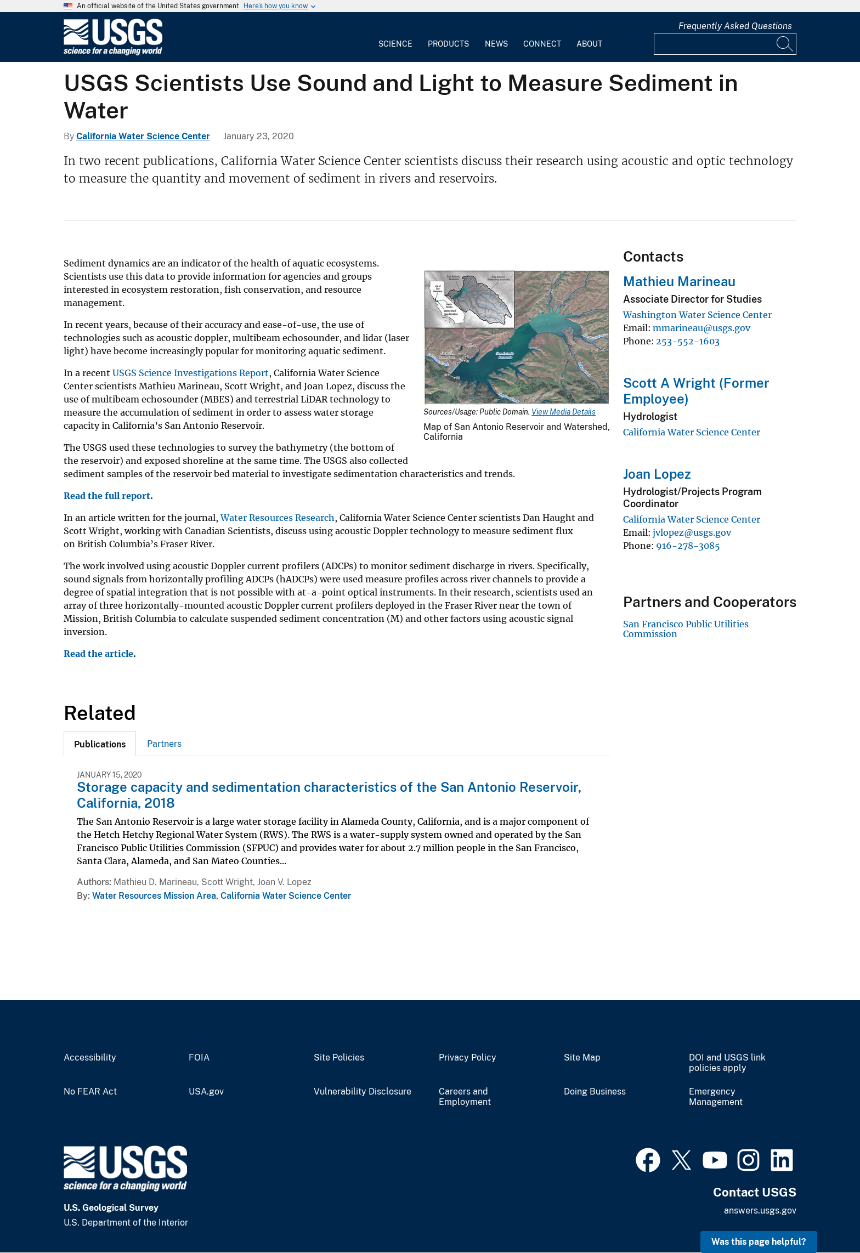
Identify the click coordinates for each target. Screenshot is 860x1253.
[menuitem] (395, 37)
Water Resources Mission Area (154, 896)
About (589, 43)
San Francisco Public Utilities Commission (686, 629)
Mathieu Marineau (679, 281)
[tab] (100, 743)
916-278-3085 (688, 545)
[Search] (785, 44)
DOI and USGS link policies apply (727, 1063)
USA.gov (206, 1092)
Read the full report (107, 495)
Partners (164, 744)
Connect (542, 43)
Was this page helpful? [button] (758, 1242)
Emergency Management (716, 1097)
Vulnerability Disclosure (362, 1092)
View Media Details (563, 411)
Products (448, 43)
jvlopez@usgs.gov (692, 532)
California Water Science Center (143, 136)
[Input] (725, 44)
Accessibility (90, 1058)
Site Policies (339, 1058)
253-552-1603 (688, 341)
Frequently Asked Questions (735, 26)
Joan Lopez (657, 473)
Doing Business (595, 1092)
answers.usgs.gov (760, 1210)
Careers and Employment (465, 1097)
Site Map (582, 1058)
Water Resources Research (277, 517)
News (496, 43)
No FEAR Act (90, 1092)
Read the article (98, 653)
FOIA (199, 1058)
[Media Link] (516, 338)
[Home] (113, 53)
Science (395, 43)
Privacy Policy (467, 1058)
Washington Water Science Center (697, 314)
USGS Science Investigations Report (190, 372)
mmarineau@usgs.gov (701, 327)
